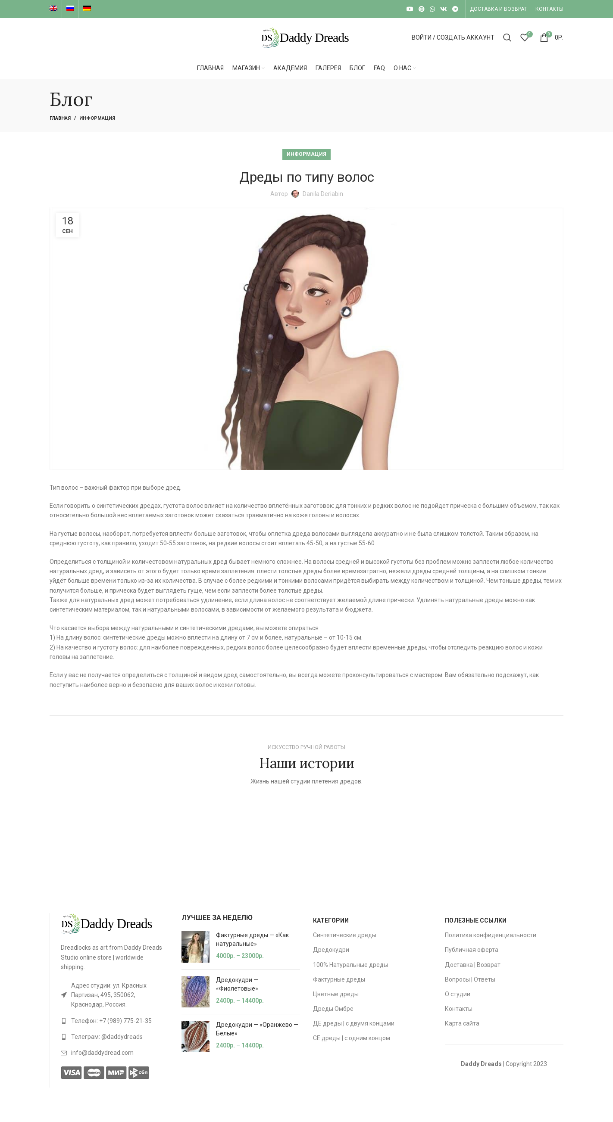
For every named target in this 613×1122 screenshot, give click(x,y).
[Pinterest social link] (421, 9)
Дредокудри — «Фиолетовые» (237, 984)
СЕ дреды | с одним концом (351, 1038)
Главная (60, 118)
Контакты (458, 1008)
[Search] (507, 37)
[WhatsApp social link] (432, 9)
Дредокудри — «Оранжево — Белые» (257, 1029)
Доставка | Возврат (472, 964)
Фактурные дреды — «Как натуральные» (252, 939)
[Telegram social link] (455, 9)
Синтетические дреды (344, 935)
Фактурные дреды (339, 979)
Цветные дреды (336, 994)
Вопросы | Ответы (470, 979)
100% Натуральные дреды (350, 964)
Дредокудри (331, 949)
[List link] (115, 995)
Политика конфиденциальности (490, 935)
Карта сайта (462, 1023)
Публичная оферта (471, 949)
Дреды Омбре (333, 1008)
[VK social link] (444, 9)
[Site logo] (306, 37)
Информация (97, 118)
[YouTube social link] (410, 9)
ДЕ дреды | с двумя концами (353, 1023)
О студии (457, 994)
